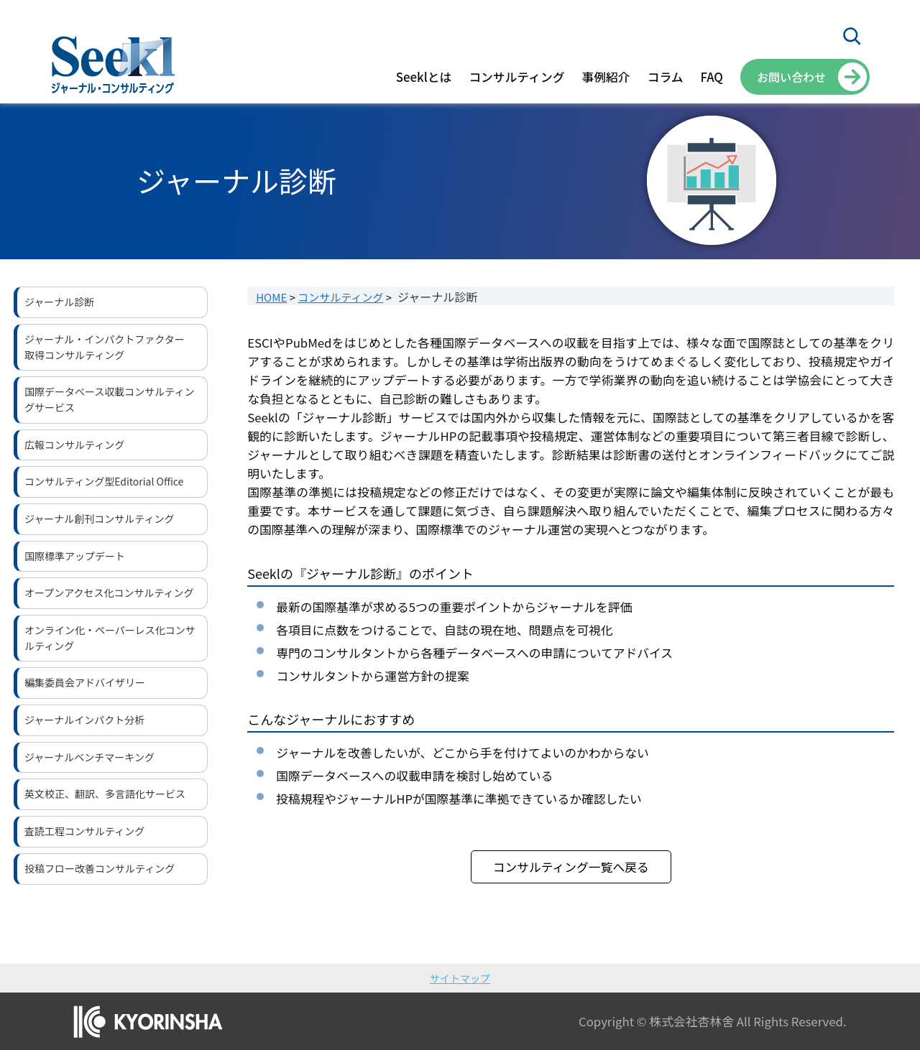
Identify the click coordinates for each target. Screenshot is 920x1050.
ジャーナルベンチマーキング (89, 757)
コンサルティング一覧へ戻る (571, 866)
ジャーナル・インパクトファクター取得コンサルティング (104, 347)
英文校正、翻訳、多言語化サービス (104, 793)
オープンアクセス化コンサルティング (109, 592)
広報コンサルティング (74, 444)
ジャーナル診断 (59, 301)
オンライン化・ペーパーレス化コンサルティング (110, 638)
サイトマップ (460, 978)
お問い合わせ (791, 76)
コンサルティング (340, 297)
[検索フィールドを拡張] (851, 36)
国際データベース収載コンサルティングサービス (109, 399)
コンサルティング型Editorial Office (103, 481)
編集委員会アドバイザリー (84, 682)
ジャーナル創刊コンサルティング (99, 518)
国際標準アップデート (74, 556)
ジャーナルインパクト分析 (84, 719)
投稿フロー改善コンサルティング (99, 868)
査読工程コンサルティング (84, 831)
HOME (271, 297)
